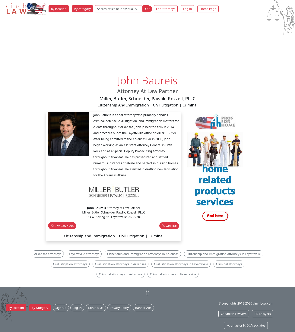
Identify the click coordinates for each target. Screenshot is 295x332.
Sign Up (60, 308)
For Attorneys (165, 9)
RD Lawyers (262, 314)
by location (58, 9)
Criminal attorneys (229, 264)
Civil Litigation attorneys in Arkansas (120, 264)
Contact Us (95, 308)
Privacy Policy (119, 308)
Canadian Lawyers (233, 314)
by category (82, 9)
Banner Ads (143, 308)
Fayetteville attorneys (84, 254)
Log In (77, 308)
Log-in (187, 9)
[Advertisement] (147, 45)
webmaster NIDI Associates (246, 325)
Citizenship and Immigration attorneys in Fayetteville (223, 254)
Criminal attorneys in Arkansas (120, 274)
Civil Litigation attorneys (70, 264)
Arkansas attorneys (47, 254)
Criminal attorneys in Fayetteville (173, 274)
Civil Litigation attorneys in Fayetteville (181, 264)
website (171, 226)
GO (147, 9)
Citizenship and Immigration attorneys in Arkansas (142, 254)
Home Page (208, 9)
